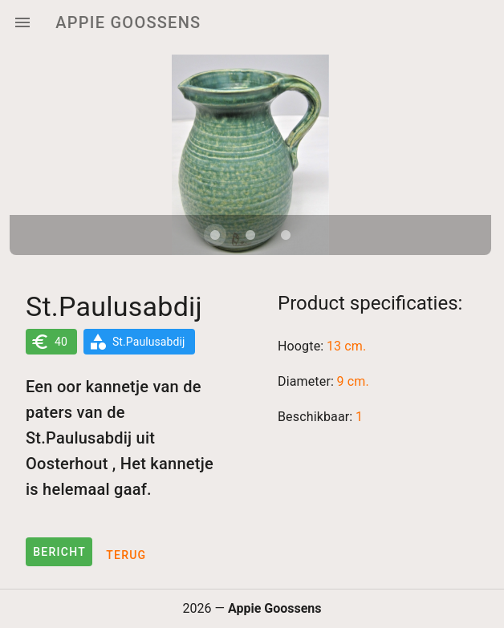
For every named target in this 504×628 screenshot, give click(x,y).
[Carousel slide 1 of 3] (215, 235)
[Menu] (22, 22)
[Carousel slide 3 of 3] (285, 235)
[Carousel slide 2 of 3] (250, 235)
